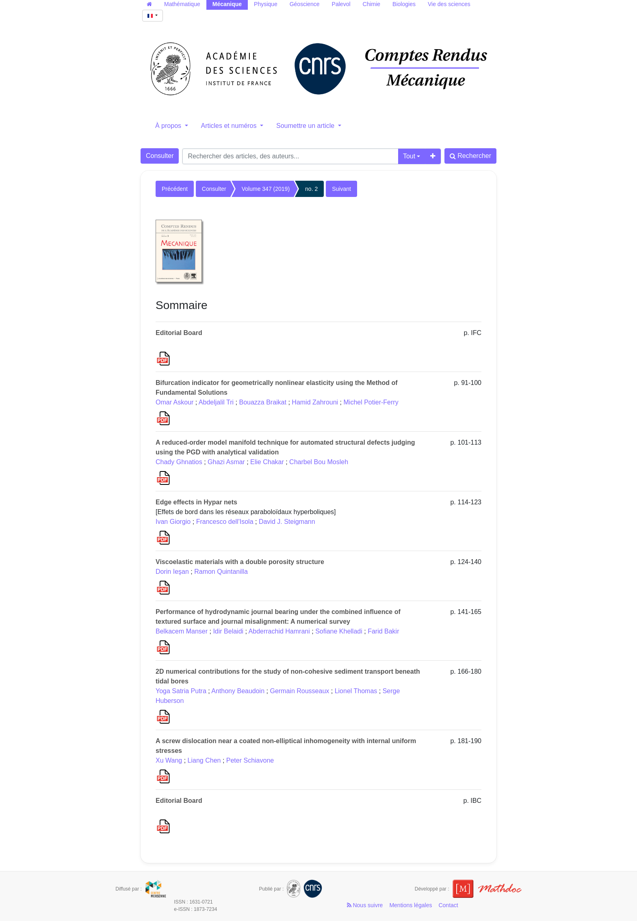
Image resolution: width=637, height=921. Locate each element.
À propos (169, 125)
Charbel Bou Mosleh (318, 461)
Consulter (159, 155)
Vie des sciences (449, 4)
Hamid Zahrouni (315, 402)
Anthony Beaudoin (237, 691)
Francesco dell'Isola (225, 521)
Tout (409, 156)
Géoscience (305, 4)
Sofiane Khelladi (338, 631)
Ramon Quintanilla (221, 571)
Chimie (372, 4)
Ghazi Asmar (226, 461)
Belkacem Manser (182, 631)
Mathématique (182, 4)
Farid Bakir (383, 631)
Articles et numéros (229, 125)
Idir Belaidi (228, 631)
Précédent (175, 189)
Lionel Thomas (356, 691)
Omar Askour (174, 402)
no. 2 (311, 189)
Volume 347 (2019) (266, 189)
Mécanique (227, 4)
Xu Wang (169, 760)
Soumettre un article (306, 125)
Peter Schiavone (250, 760)
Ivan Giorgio (173, 521)
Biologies (404, 4)
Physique (265, 4)
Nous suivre (365, 905)
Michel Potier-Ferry (371, 402)
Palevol (341, 4)
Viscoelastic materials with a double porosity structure (240, 561)
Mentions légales (410, 905)
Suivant (341, 189)
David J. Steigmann (287, 521)
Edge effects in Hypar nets (196, 502)
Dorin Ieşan (172, 571)
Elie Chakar (267, 461)
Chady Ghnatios (179, 461)
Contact (448, 905)
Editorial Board (179, 332)
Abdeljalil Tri (216, 402)
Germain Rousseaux (299, 691)
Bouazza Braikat (262, 402)
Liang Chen (204, 760)
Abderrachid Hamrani (279, 631)
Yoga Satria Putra (181, 691)
